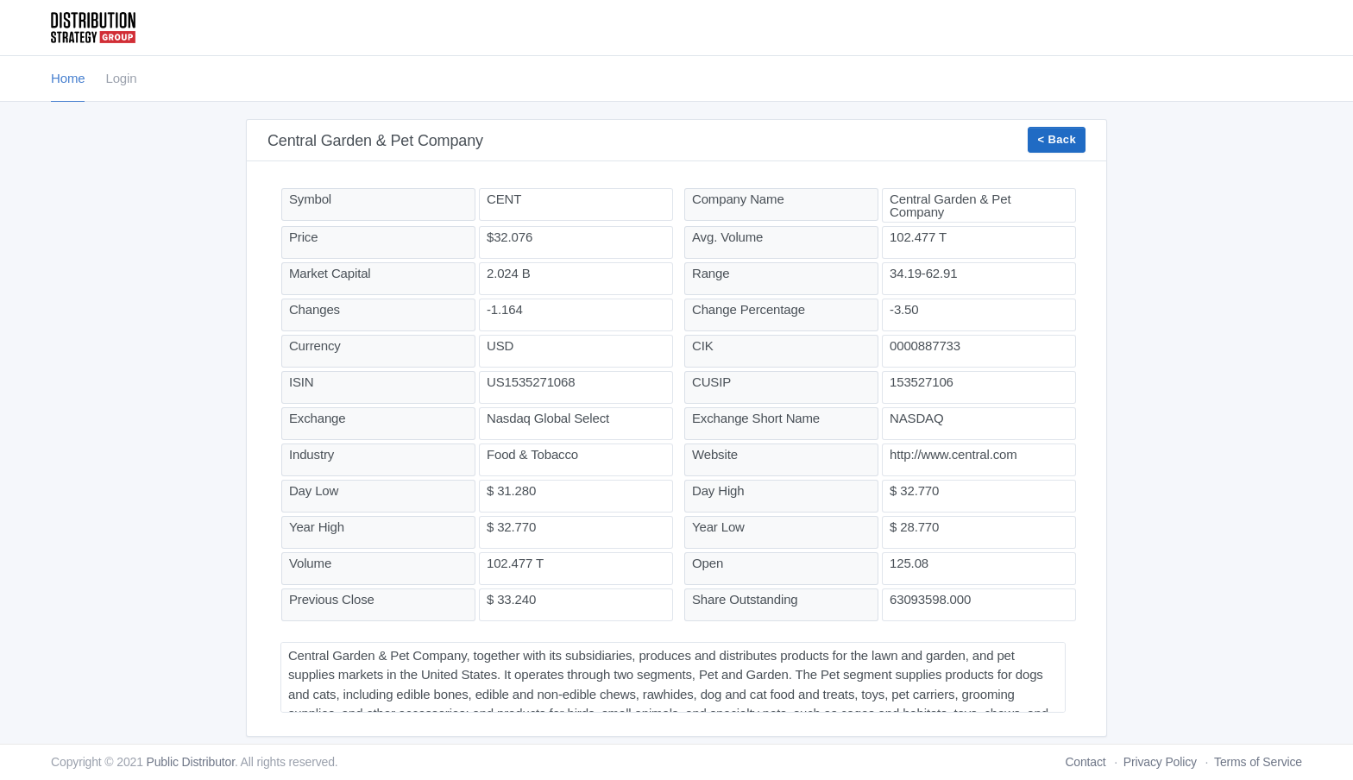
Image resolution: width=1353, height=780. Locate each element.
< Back (1056, 139)
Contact (1085, 762)
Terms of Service (1258, 762)
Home (68, 78)
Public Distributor (191, 762)
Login (120, 78)
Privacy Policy (1160, 762)
